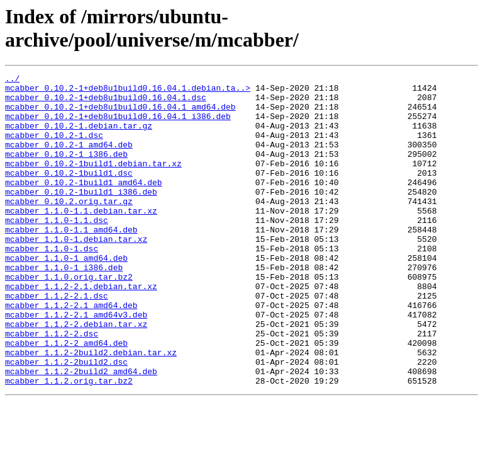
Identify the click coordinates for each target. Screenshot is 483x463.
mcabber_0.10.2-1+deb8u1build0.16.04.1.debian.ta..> (127, 91)
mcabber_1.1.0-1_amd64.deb (66, 295)
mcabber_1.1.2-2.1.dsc (56, 340)
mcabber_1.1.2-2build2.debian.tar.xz (91, 408)
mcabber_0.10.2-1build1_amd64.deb (83, 204)
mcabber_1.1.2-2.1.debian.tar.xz (81, 329)
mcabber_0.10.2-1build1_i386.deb (81, 216)
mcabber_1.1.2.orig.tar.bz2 (69, 443)
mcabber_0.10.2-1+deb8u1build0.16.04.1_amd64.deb (120, 114)
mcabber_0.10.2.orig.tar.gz (69, 227)
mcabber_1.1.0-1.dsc (51, 284)
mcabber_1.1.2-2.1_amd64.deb (71, 352)
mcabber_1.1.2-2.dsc (51, 386)
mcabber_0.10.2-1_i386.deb (66, 170)
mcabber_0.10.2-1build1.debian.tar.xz (93, 182)
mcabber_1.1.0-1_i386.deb (64, 306)
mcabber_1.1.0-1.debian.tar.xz (76, 272)
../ (12, 80)
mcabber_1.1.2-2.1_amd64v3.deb (76, 363)
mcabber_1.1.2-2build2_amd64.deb (81, 431)
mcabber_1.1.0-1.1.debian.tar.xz (81, 238)
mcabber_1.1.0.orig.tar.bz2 (69, 318)
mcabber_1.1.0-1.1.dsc (56, 250)
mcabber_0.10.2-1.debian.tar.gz (78, 136)
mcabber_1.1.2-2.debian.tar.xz (76, 374)
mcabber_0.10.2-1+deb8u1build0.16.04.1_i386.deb (118, 125)
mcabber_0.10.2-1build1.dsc (69, 193)
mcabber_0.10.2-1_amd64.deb (69, 159)
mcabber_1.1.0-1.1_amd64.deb (71, 261)
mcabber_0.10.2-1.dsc (54, 148)
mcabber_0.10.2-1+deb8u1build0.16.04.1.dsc (105, 102)
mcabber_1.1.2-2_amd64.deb (66, 397)
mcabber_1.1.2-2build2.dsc (66, 420)
